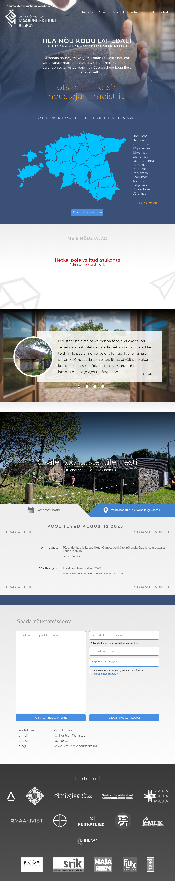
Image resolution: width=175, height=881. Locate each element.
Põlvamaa (140, 165)
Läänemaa (140, 156)
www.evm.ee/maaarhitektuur (75, 746)
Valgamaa (140, 185)
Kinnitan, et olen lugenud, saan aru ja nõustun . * (116, 672)
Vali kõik (137, 203)
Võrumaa (139, 193)
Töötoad (118, 12)
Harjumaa (140, 136)
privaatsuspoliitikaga (105, 673)
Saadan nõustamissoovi (124, 717)
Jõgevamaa (141, 148)
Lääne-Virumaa (144, 160)
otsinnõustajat (67, 91)
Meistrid (104, 12)
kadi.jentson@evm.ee (69, 735)
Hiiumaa (139, 140)
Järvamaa (140, 152)
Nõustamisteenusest (140, 12)
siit (137, 643)
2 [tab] (87, 386)
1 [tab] (79, 386)
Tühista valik (151, 203)
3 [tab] (94, 386)
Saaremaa (140, 177)
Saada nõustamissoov (87, 212)
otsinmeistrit (108, 91)
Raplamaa (140, 173)
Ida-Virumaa (142, 144)
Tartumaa (140, 181)
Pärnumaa (140, 169)
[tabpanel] (87, 356)
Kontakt (163, 12)
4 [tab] (102, 386)
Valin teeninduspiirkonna (51, 717)
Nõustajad (89, 12)
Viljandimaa (142, 189)
